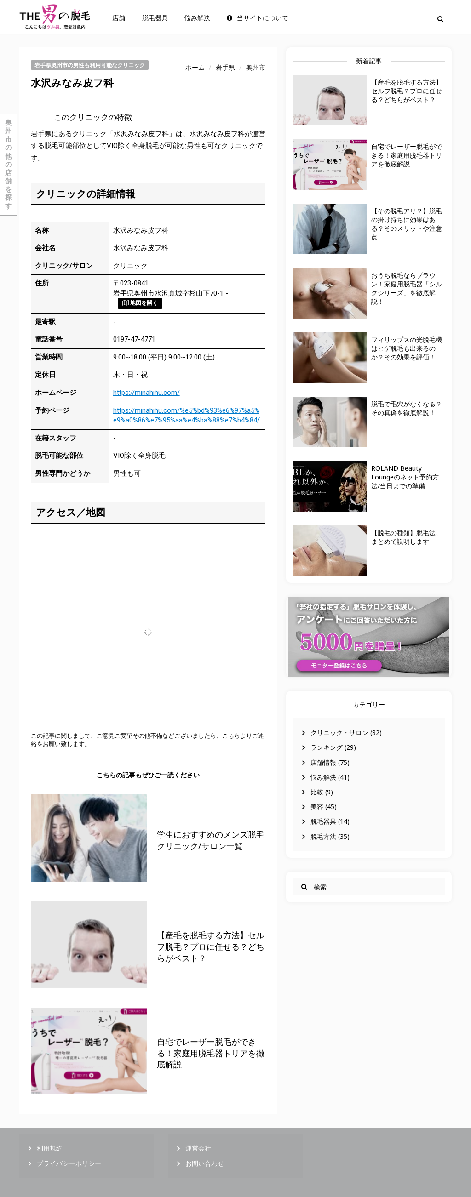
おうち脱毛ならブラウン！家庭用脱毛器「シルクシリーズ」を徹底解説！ (406, 288)
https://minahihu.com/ (146, 392)
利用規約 (50, 1148)
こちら (231, 735)
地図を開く (140, 303)
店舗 (118, 18)
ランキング (326, 747)
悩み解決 (197, 18)
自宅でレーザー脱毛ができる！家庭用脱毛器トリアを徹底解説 (406, 155)
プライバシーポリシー (69, 1163)
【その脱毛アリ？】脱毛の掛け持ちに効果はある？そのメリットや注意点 (406, 223)
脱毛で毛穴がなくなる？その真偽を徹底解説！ (406, 408)
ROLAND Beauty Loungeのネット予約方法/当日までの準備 (405, 477)
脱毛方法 (323, 836)
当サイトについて (257, 18)
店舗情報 (323, 762)
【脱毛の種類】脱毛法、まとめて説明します (406, 537)
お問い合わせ (204, 1163)
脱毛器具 (155, 18)
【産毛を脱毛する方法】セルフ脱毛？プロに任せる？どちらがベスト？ (406, 91)
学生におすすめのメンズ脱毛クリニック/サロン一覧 (210, 840)
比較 (316, 791)
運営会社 (198, 1148)
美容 (316, 806)
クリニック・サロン (339, 732)
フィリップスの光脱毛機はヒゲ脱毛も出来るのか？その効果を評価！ (406, 348)
